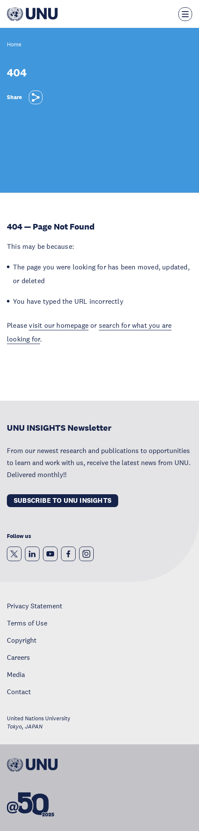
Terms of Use (27, 623)
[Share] (36, 97)
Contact (19, 691)
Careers (18, 657)
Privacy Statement (34, 605)
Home (14, 45)
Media (16, 674)
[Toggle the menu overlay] (185, 14)
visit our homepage (59, 325)
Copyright (22, 640)
